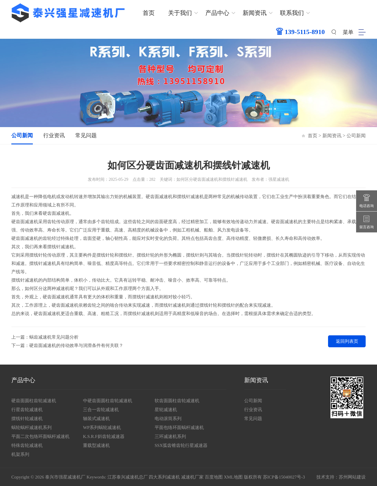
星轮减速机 (166, 409)
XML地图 (233, 477)
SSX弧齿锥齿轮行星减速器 (181, 445)
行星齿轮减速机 (27, 409)
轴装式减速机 (96, 418)
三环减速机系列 (170, 436)
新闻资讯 (255, 13)
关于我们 (180, 13)
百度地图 (214, 477)
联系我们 (292, 13)
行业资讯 (54, 135)
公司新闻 (22, 135)
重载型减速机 (96, 445)
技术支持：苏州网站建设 (341, 477)
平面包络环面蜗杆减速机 (179, 427)
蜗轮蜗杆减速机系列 (31, 427)
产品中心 (217, 13)
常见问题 (86, 135)
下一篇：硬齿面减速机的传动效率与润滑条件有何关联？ (67, 345)
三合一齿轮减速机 (101, 409)
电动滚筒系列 (168, 418)
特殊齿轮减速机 (27, 445)
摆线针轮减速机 (27, 418)
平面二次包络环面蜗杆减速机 (40, 436)
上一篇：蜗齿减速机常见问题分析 (45, 337)
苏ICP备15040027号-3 (284, 477)
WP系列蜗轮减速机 (102, 427)
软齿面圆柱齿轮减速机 (177, 400)
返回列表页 (347, 341)
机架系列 (20, 454)
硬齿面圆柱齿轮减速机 (33, 400)
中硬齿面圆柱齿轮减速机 (107, 400)
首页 (149, 13)
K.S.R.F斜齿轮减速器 (103, 436)
